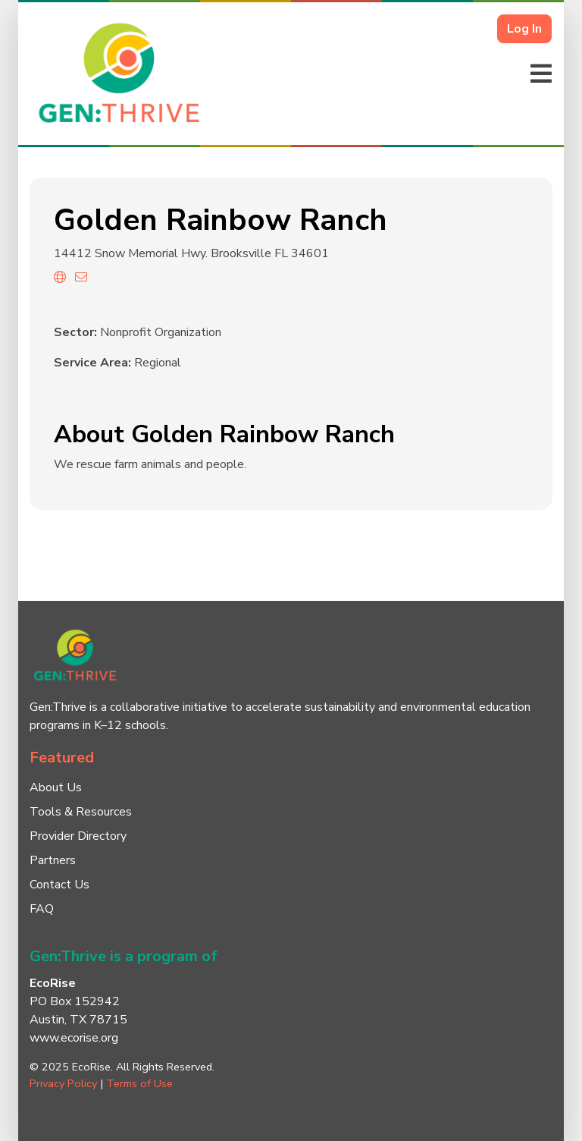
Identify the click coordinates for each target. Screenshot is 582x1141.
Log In (524, 28)
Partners (53, 860)
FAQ (42, 909)
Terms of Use (139, 1083)
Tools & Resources (81, 811)
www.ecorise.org (74, 1037)
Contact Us (59, 884)
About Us (56, 787)
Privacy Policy (63, 1083)
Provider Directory (78, 836)
